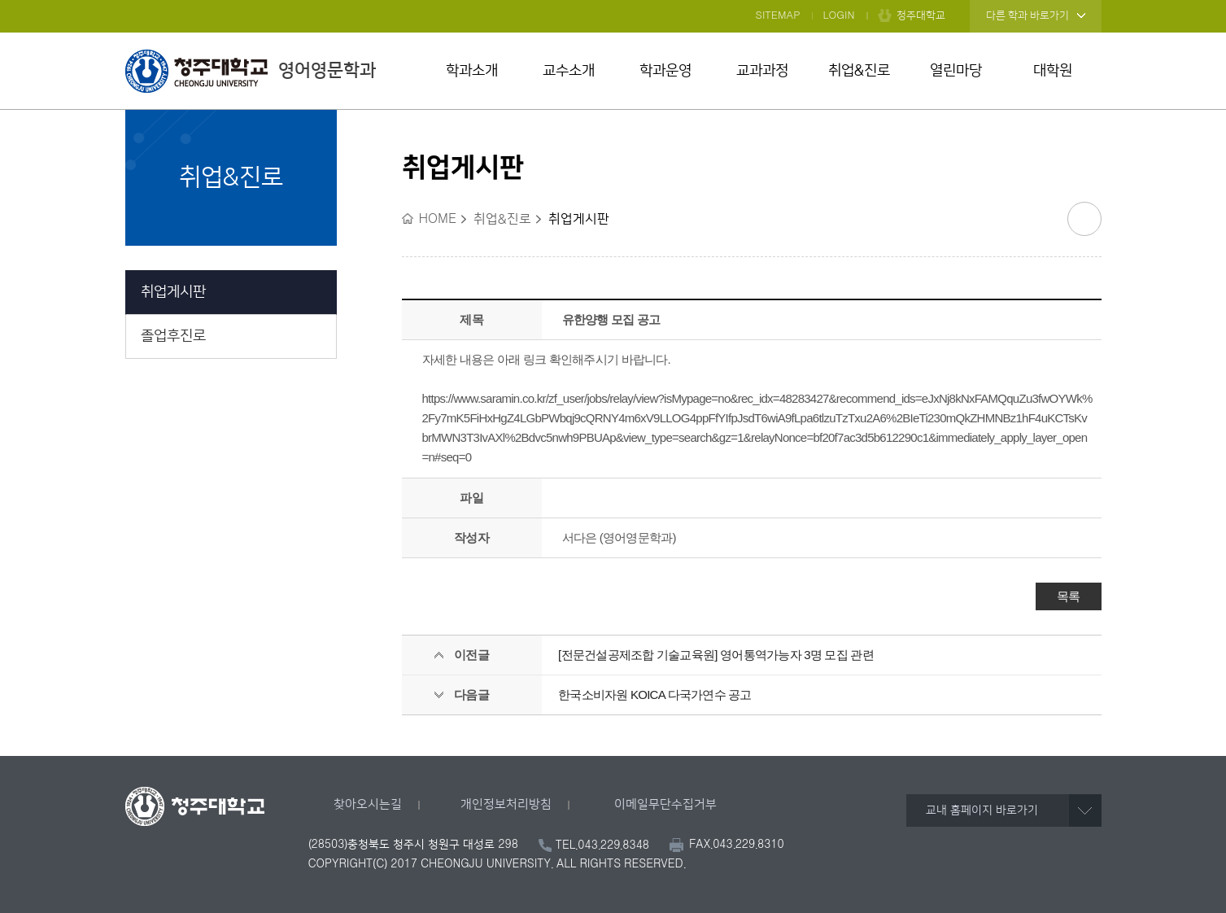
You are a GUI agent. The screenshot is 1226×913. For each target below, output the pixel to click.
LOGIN (839, 15)
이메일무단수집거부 (665, 804)
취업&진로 (859, 71)
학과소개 (472, 71)
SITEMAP (778, 15)
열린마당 (956, 71)
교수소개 (569, 71)
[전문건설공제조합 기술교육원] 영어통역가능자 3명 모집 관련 (716, 655)
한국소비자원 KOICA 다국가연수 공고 (655, 694)
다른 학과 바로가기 (1027, 15)
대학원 (1052, 71)
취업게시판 (173, 292)
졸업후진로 (173, 336)
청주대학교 (921, 15)
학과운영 (665, 71)
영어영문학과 (250, 71)
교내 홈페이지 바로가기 (982, 810)
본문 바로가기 (613, 1)
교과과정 (762, 71)
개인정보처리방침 (506, 804)
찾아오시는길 (368, 804)
